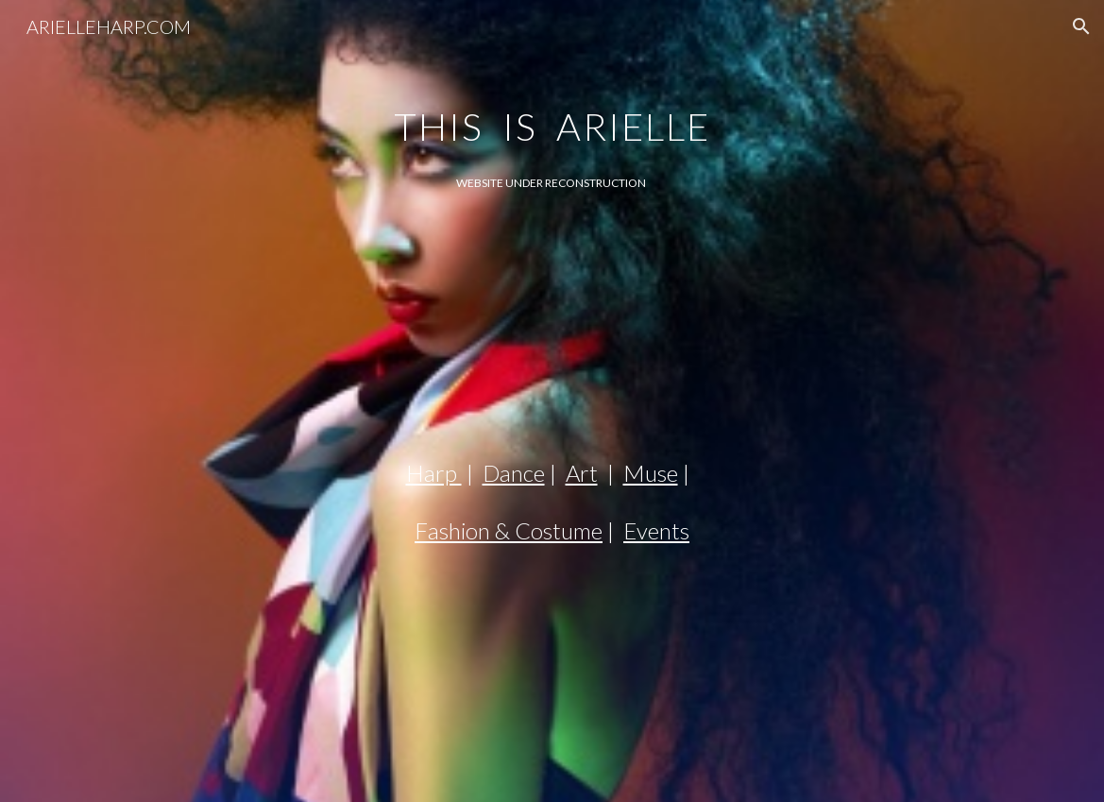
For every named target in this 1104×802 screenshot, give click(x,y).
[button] (1081, 26)
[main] (551, 110)
